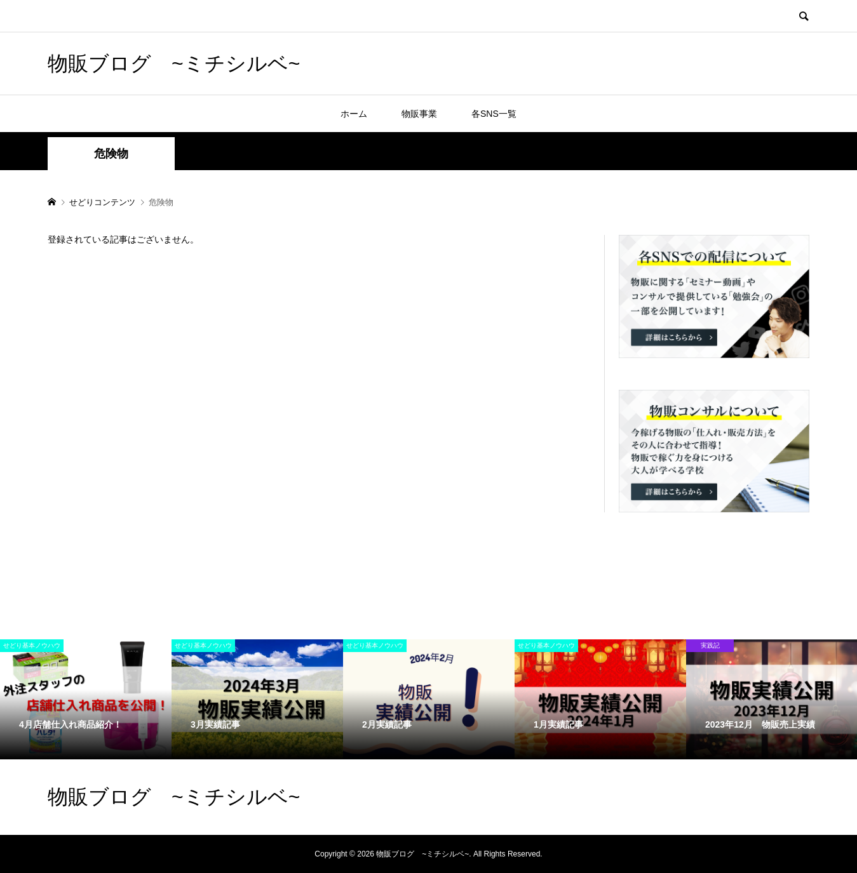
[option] (86, 699)
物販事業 (419, 114)
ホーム (354, 114)
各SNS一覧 (493, 114)
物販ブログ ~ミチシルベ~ (174, 63)
